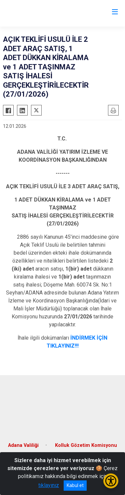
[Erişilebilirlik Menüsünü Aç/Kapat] (110, 480)
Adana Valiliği (23, 445)
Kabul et (75, 485)
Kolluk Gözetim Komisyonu (86, 445)
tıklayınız (48, 485)
